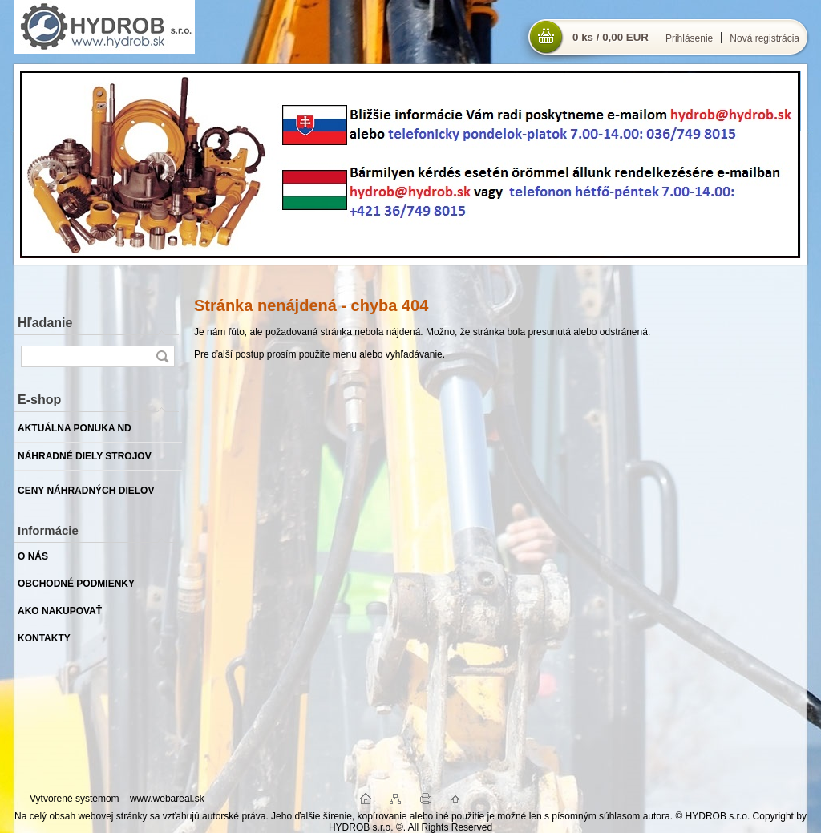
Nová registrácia (764, 38)
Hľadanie (45, 323)
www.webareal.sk (167, 798)
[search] (162, 356)
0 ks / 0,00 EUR (610, 37)
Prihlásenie (689, 38)
